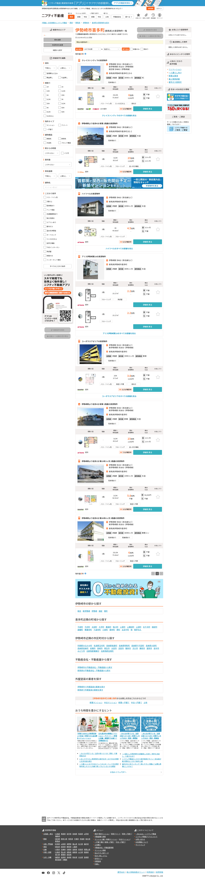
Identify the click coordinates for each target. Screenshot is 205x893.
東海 (45, 847)
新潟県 (57, 844)
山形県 (86, 834)
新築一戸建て (123, 702)
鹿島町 (108, 627)
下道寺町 (97, 629)
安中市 (156, 648)
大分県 (80, 857)
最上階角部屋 (174, 79)
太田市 (114, 648)
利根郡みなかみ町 (85, 645)
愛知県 (57, 847)
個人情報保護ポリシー (136, 872)
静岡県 (69, 847)
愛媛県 (63, 854)
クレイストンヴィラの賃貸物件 (94, 60)
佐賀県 (63, 857)
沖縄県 (64, 859)
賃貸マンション (104, 834)
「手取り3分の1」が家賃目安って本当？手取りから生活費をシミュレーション (87, 735)
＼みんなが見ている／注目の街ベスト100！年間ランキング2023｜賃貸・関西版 (130, 735)
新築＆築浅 (173, 75)
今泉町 (80, 627)
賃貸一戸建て (126, 834)
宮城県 (74, 834)
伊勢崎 (94, 611)
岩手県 (69, 834)
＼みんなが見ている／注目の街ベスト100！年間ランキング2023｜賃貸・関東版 (151, 735)
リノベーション (175, 69)
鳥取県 (69, 852)
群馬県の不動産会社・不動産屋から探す (94, 670)
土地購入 (98, 845)
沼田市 (121, 648)
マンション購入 (100, 839)
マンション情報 (100, 850)
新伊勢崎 (86, 611)
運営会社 (121, 872)
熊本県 (74, 857)
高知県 (69, 854)
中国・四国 (47, 852)
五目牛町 (125, 629)
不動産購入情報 (100, 836)
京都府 (69, 849)
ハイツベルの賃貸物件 (91, 193)
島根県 (74, 852)
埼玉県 (70, 839)
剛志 (79, 611)
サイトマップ (140, 845)
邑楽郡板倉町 (111, 645)
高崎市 (100, 648)
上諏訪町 (130, 627)
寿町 (118, 629)
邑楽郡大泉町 (151, 645)
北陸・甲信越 (48, 844)
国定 (100, 611)
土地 (145, 702)
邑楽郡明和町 (124, 645)
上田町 (138, 627)
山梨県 (63, 844)
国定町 (154, 627)
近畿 (45, 849)
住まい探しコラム (101, 856)
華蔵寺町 (88, 629)
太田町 (94, 627)
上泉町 (122, 627)
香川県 (57, 854)
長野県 (69, 844)
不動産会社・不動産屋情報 (104, 847)
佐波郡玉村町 (99, 645)
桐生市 (107, 648)
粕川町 (115, 627)
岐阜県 (63, 847)
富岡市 (149, 648)
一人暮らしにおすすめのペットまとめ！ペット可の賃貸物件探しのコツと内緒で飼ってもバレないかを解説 (99, 765)
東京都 (57, 839)
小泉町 (105, 629)
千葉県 (76, 839)
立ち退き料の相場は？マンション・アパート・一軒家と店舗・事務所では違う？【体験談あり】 (107, 737)
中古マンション (110, 702)
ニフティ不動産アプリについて (146, 836)
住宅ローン (98, 858)
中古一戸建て (136, 702)
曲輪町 (80, 629)
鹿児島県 (58, 859)
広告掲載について (142, 842)
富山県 (74, 844)
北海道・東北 (48, 834)
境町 (106, 611)
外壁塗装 (98, 861)
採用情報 (159, 872)
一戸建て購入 (99, 842)
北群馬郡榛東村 (92, 651)
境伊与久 (137, 629)
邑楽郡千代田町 (137, 645)
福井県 (86, 844)
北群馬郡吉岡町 (107, 651)
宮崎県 (86, 857)
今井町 (87, 627)
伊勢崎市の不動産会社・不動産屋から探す (95, 667)
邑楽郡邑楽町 (83, 648)
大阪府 (57, 849)
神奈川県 (64, 839)
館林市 (128, 648)
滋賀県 (74, 849)
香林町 (112, 629)
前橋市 (93, 648)
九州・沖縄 (47, 857)
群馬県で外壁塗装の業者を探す (90, 690)
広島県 (57, 852)
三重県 (74, 847)
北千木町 (146, 627)
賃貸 (96, 834)
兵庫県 (63, 849)
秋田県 (80, 834)
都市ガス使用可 (175, 82)
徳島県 (86, 852)
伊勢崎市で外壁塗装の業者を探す (91, 686)
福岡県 (57, 857)
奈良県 (80, 849)
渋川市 (135, 648)
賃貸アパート (116, 834)
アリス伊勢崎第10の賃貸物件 (94, 256)
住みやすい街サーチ (102, 853)
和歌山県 (87, 849)
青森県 (63, 834)
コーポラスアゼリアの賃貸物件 (94, 341)
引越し (97, 864)
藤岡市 (142, 648)
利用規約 (150, 872)
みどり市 (81, 651)
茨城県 (82, 839)
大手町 (101, 627)
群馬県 (57, 841)
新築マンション (96, 702)
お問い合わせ (140, 839)
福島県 (57, 836)
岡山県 (63, 852)
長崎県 (69, 857)
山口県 (80, 852)
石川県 (80, 844)
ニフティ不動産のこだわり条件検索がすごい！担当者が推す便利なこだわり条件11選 (141, 760)
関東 (45, 839)
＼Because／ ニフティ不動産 (146, 834)
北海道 (57, 834)
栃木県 (88, 839)
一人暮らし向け (175, 72)
